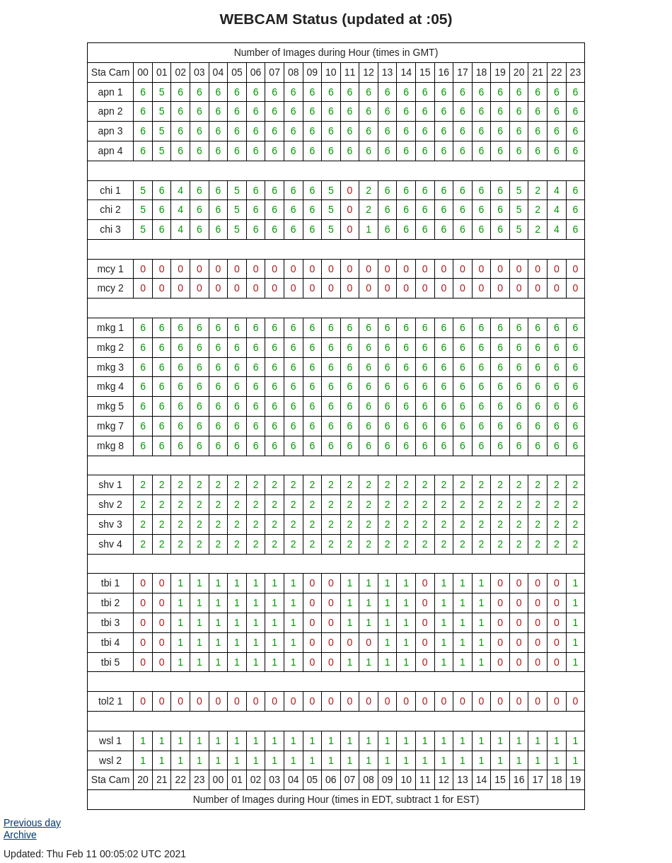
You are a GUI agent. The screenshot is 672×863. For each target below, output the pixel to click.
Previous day (32, 822)
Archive (20, 834)
